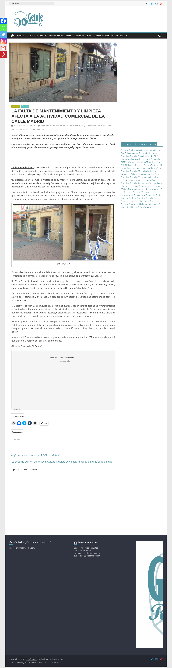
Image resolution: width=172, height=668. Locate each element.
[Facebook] (3, 21)
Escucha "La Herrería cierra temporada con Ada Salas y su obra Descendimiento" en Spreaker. (140, 153)
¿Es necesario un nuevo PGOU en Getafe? (36, 455)
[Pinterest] (3, 54)
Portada (25, 106)
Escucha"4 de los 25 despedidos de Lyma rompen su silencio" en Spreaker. (141, 168)
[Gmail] (3, 47)
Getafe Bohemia (103, 35)
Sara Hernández (25, 129)
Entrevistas (122, 35)
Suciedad (36, 129)
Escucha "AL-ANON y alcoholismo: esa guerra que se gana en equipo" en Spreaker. (141, 180)
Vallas (43, 129)
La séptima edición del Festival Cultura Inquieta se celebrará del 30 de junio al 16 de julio (64, 461)
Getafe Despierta (37, 35)
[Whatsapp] (3, 27)
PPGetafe (14, 129)
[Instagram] (3, 41)
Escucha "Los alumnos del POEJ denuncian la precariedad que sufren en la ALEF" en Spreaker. (140, 159)
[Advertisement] (60, 157)
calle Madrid (79, 126)
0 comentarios (45, 126)
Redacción (33, 126)
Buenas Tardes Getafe (60, 35)
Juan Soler (107, 126)
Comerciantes (90, 126)
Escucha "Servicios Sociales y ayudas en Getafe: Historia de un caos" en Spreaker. (140, 174)
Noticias (21, 35)
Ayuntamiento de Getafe (65, 126)
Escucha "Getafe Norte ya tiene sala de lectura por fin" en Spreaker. (141, 189)
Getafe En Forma (82, 35)
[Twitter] (3, 34)
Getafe (99, 126)
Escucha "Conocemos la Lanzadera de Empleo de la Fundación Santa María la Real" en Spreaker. (141, 195)
